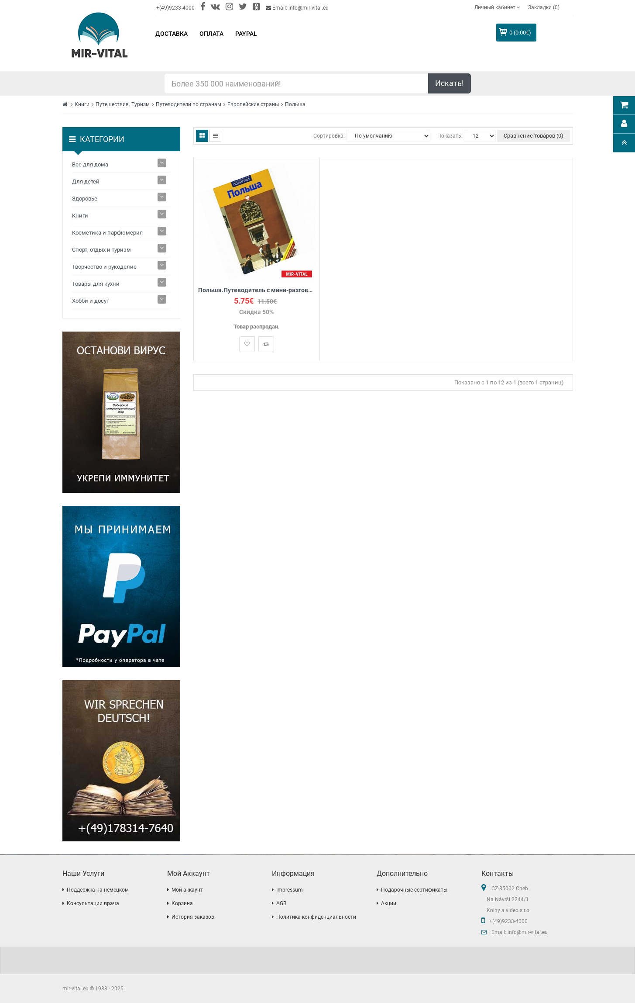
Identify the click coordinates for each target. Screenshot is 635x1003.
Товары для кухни (96, 283)
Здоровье (84, 198)
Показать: (450, 136)
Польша (295, 104)
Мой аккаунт (187, 890)
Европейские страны (253, 104)
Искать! (449, 83)
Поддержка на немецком (98, 890)
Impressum (289, 890)
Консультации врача (93, 903)
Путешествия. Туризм (123, 104)
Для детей (86, 181)
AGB (281, 903)
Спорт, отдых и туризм (101, 249)
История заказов (193, 917)
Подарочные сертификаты (414, 890)
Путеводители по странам (188, 104)
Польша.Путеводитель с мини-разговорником (257, 290)
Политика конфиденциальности (316, 917)
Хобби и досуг (90, 300)
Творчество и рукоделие (104, 266)
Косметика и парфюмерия (107, 232)
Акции (388, 903)
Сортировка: (329, 136)
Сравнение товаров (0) (533, 135)
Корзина (182, 903)
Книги (82, 104)
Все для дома (90, 164)
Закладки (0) (543, 7)
